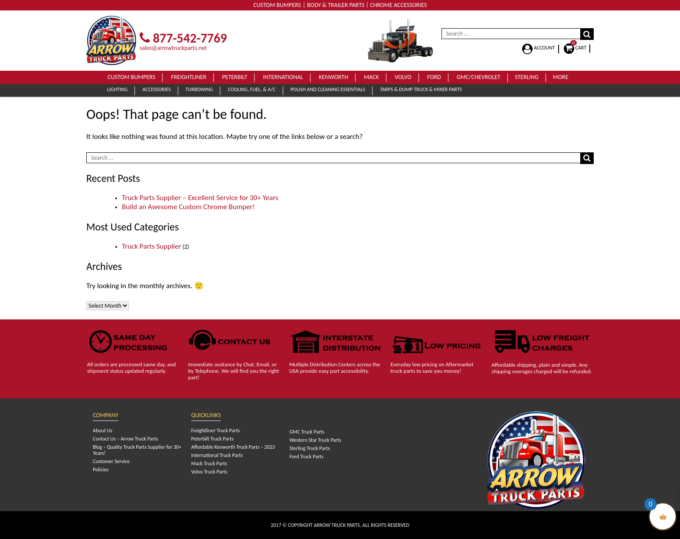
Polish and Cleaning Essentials (328, 89)
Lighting (117, 89)
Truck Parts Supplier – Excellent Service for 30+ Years (200, 197)
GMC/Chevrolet (478, 77)
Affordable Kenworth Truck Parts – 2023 (233, 447)
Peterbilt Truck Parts (212, 439)
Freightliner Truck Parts (215, 430)
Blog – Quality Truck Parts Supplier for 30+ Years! (137, 450)
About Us (102, 430)
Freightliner (188, 77)
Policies (100, 470)
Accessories (156, 89)
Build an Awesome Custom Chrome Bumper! (188, 206)
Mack (371, 77)
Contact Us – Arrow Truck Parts (125, 439)
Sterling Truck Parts (309, 448)
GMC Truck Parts (306, 432)
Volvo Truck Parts (209, 472)
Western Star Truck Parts (315, 440)
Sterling (527, 77)
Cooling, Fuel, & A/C (251, 89)
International (283, 77)
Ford (434, 77)
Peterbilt (234, 77)
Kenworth (333, 77)
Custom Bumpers (131, 77)
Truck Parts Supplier (151, 246)
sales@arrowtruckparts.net (173, 48)
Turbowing (199, 89)
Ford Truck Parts (306, 457)
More (561, 77)
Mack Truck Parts (209, 463)
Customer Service (111, 461)
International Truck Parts (217, 455)
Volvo (403, 77)
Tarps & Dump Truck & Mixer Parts (421, 89)
